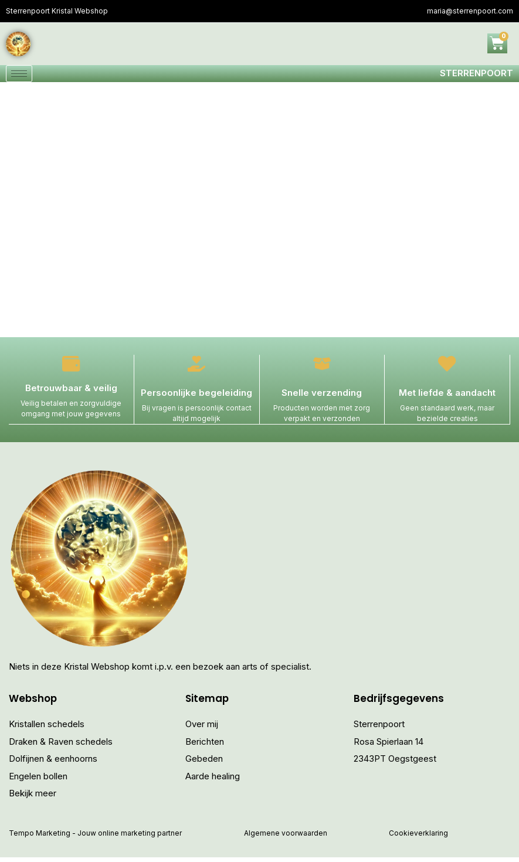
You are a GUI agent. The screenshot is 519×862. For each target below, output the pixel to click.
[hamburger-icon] (19, 75)
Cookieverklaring (418, 837)
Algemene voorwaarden (285, 837)
